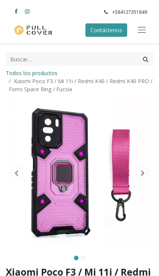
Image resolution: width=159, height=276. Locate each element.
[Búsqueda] (145, 59)
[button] (17, 173)
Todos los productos (31, 73)
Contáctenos (106, 30)
